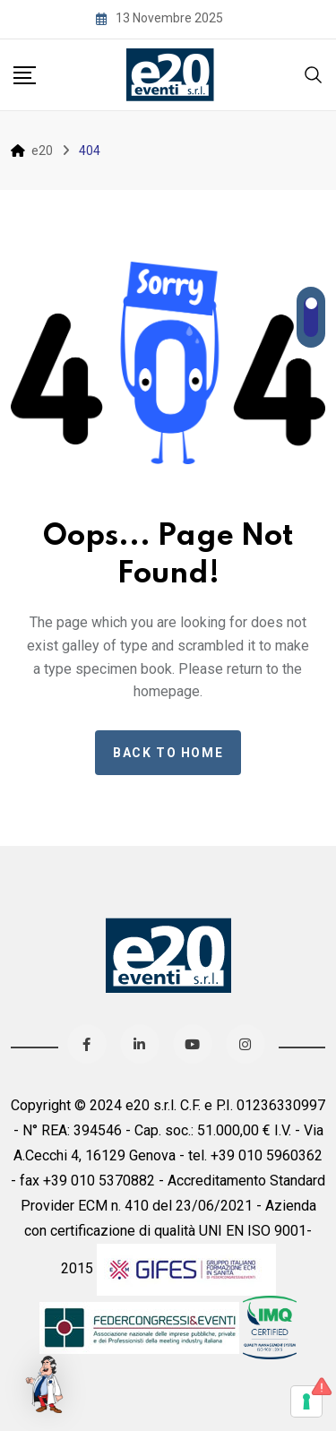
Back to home (168, 753)
